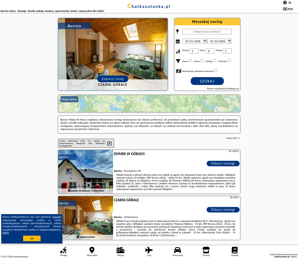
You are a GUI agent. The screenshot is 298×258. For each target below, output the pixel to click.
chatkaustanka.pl (149, 6)
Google (57, 216)
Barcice (63, 157)
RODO (5, 232)
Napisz (294, 256)
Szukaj (207, 81)
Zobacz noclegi (223, 163)
